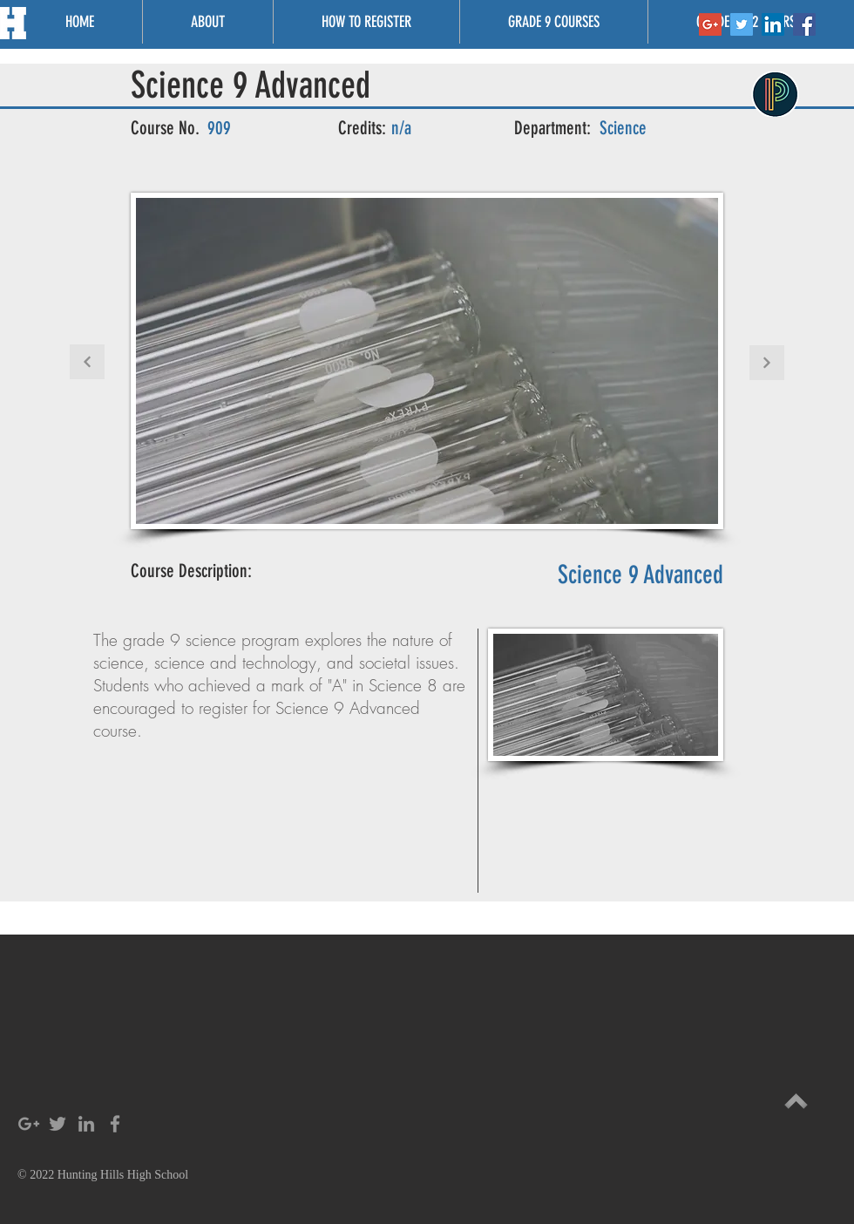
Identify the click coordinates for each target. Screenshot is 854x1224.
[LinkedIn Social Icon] (773, 24)
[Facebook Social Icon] (804, 24)
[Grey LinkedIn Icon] (86, 1123)
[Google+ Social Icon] (710, 24)
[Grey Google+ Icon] (28, 1123)
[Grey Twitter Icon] (57, 1123)
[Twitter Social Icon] (741, 24)
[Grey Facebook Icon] (115, 1123)
